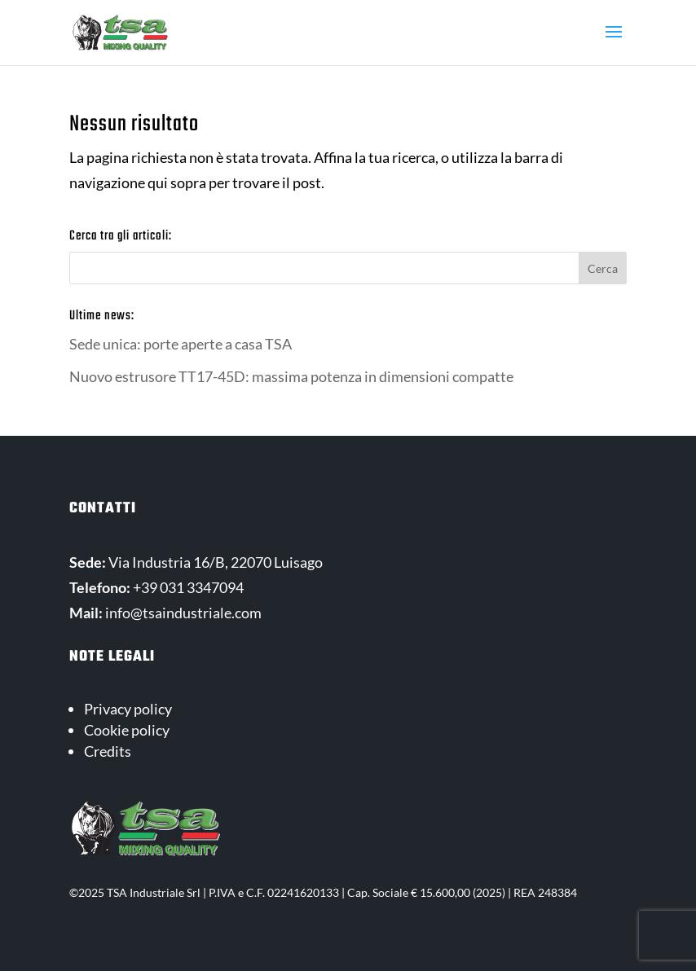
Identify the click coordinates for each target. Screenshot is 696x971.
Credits (107, 751)
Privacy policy (128, 709)
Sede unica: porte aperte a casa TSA (180, 344)
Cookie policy (127, 730)
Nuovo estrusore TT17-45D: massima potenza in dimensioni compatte (291, 376)
